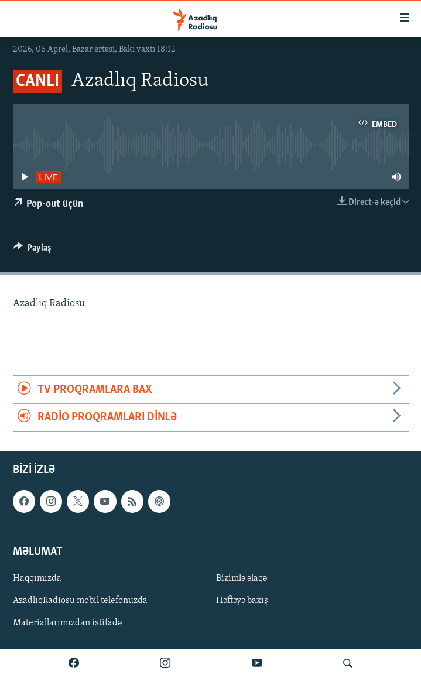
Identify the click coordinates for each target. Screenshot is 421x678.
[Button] (32, 250)
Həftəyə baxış (242, 600)
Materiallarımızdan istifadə (67, 623)
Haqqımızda (37, 578)
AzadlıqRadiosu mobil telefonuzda (80, 600)
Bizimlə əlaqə (241, 578)
